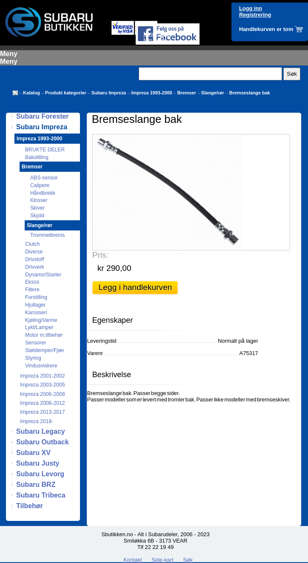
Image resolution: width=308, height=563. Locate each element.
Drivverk (34, 267)
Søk (188, 560)
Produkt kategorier (65, 92)
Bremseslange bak (249, 92)
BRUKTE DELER (45, 150)
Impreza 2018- (36, 421)
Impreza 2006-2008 (42, 394)
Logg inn (250, 8)
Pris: (100, 254)
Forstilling (36, 297)
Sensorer (35, 343)
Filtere (32, 290)
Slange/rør (212, 92)
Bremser (186, 92)
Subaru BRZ (35, 484)
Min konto (155, 40)
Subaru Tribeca (41, 495)
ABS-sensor (44, 178)
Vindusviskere (41, 366)
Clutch (32, 244)
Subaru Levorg (40, 474)
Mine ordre (156, 34)
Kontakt (132, 560)
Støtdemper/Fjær (44, 350)
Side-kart (162, 560)
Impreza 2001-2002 (42, 376)
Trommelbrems (47, 235)
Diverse (34, 252)
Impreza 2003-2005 (42, 385)
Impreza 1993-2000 (151, 92)
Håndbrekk (42, 193)
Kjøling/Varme (41, 320)
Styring (33, 358)
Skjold (37, 216)
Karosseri (36, 313)
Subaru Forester (42, 116)
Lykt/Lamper (39, 327)
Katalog (31, 92)
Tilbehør (29, 505)
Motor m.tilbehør (44, 335)
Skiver (37, 208)
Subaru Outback (42, 442)
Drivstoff (34, 259)
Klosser (39, 200)
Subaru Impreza (108, 92)
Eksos (32, 282)
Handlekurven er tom (266, 29)
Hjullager (35, 305)
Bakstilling (36, 157)
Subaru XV (33, 452)
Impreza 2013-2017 (42, 412)
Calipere (39, 185)
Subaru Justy (37, 463)
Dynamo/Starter (43, 275)
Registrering (255, 14)
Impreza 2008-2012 (42, 403)
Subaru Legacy (40, 431)
